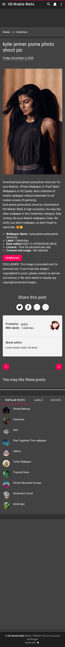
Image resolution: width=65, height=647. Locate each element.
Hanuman (18, 419)
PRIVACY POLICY (41, 636)
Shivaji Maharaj (21, 408)
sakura (17, 451)
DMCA (28, 636)
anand (24, 324)
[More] (45, 307)
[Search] (49, 4)
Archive (55, 400)
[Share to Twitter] (19, 307)
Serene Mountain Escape (27, 482)
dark (15, 430)
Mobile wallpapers (35, 218)
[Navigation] (4, 4)
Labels (38, 400)
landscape (19, 504)
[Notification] (55, 4)
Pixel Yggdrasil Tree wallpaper (30, 440)
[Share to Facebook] (28, 307)
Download (12, 258)
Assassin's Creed (23, 493)
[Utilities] (61, 4)
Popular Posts (15, 400)
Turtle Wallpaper (22, 461)
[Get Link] (37, 307)
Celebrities (37, 213)
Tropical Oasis (21, 472)
